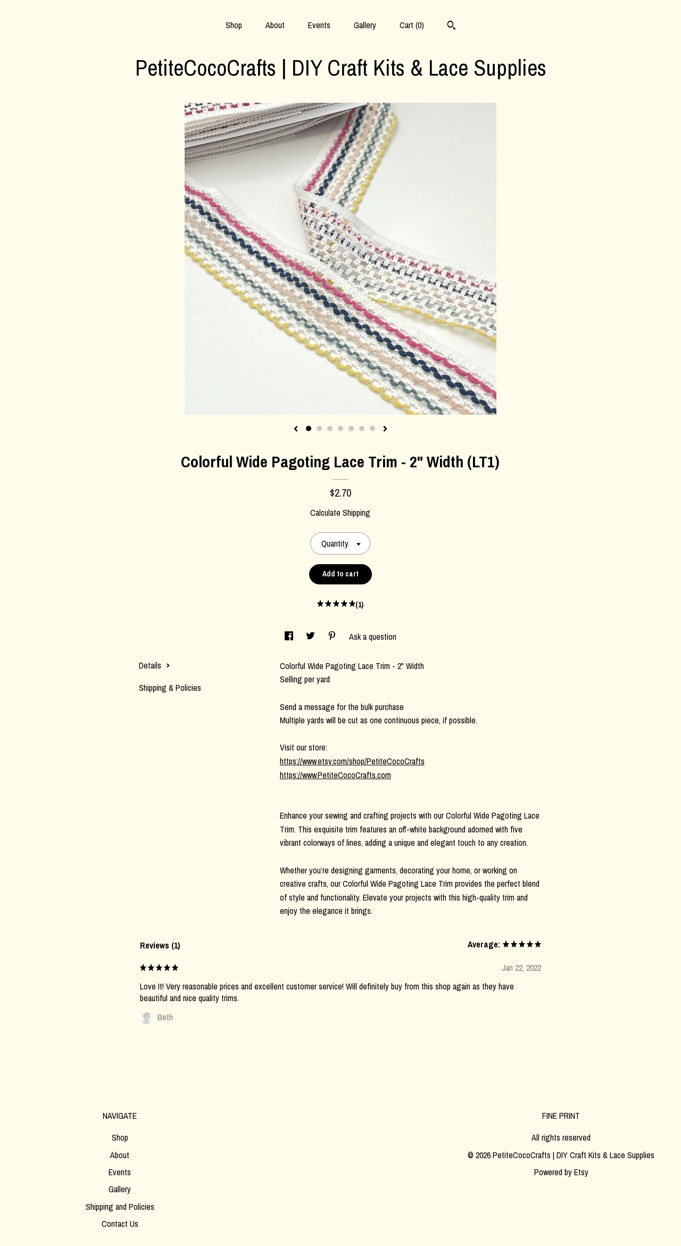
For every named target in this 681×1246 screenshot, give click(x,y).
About (275, 25)
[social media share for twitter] (311, 636)
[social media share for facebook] (290, 636)
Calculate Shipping (340, 512)
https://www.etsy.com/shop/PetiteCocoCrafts (352, 761)
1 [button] (308, 428)
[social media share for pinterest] (333, 636)
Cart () (412, 25)
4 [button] (340, 428)
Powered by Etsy (561, 1172)
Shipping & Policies (170, 688)
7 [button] (372, 428)
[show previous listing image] (295, 429)
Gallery (365, 25)
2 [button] (319, 428)
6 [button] (361, 428)
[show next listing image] (385, 429)
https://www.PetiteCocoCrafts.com (335, 775)
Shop (234, 25)
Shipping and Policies (120, 1206)
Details (154, 665)
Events (319, 25)
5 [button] (351, 428)
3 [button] (330, 428)
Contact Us (120, 1224)
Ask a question (372, 636)
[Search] (451, 26)
